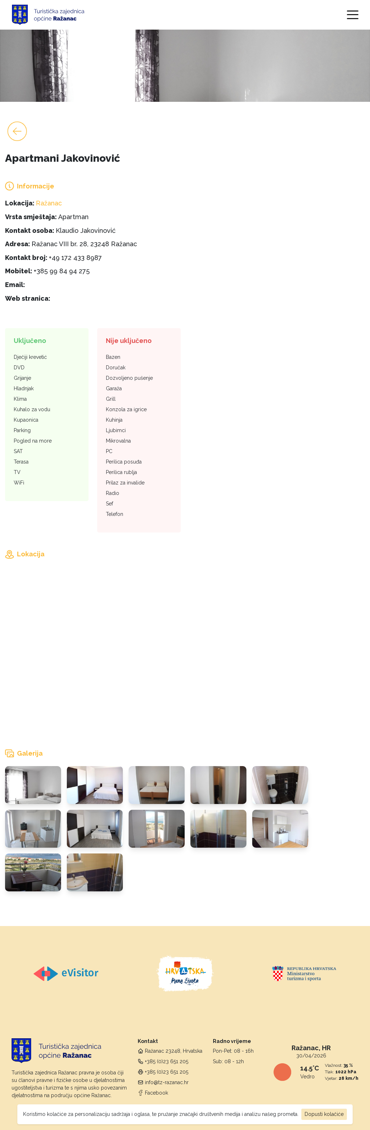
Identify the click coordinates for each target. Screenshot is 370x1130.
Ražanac (49, 203)
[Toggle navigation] (352, 15)
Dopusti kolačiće (324, 1114)
